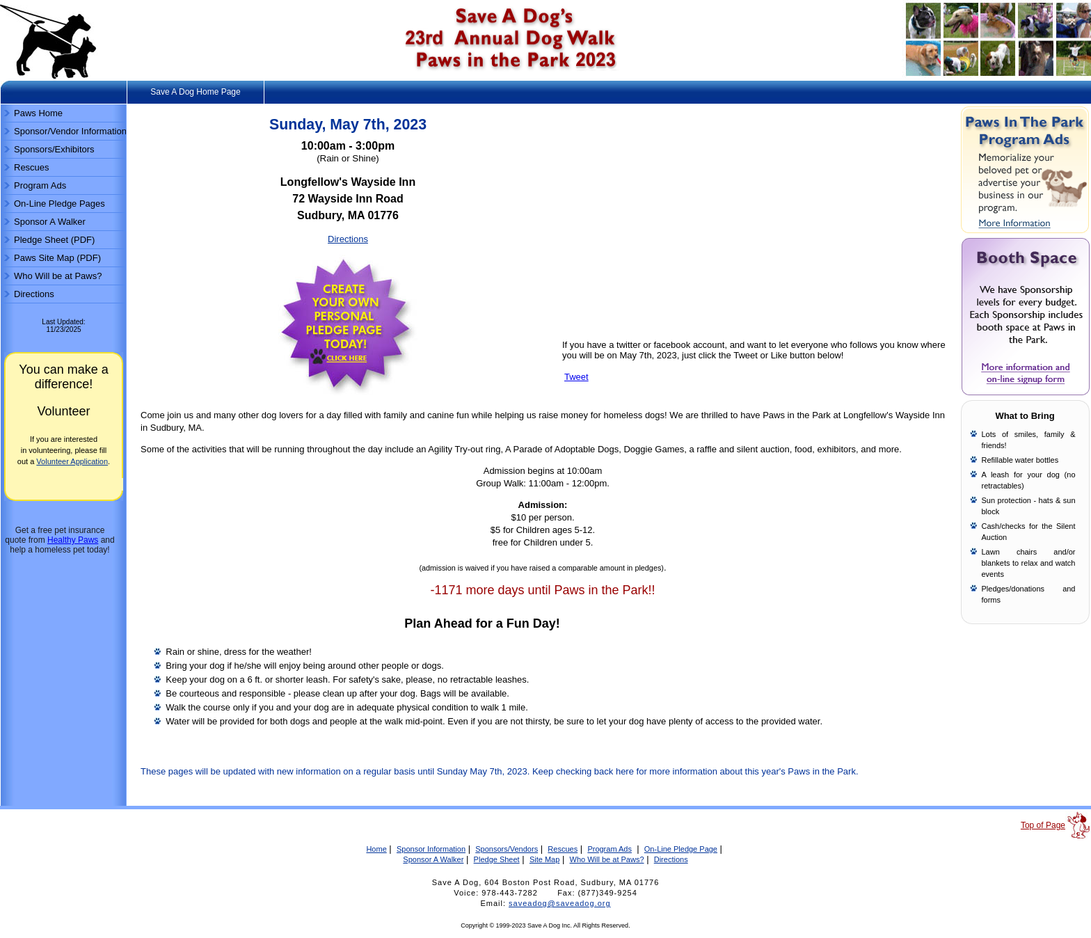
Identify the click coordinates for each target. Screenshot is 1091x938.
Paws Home (38, 113)
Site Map (544, 859)
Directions (34, 294)
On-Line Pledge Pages (59, 203)
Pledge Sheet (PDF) (54, 239)
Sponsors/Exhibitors (54, 149)
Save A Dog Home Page (195, 92)
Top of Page (1043, 825)
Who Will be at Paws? (58, 276)
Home (376, 849)
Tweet (576, 377)
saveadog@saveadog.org (560, 903)
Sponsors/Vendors (506, 849)
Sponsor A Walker (50, 221)
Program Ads (40, 185)
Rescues (31, 167)
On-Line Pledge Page (680, 849)
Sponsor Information (431, 849)
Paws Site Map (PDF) (57, 258)
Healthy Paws (72, 540)
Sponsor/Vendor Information (70, 131)
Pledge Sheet (497, 859)
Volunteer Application (72, 461)
